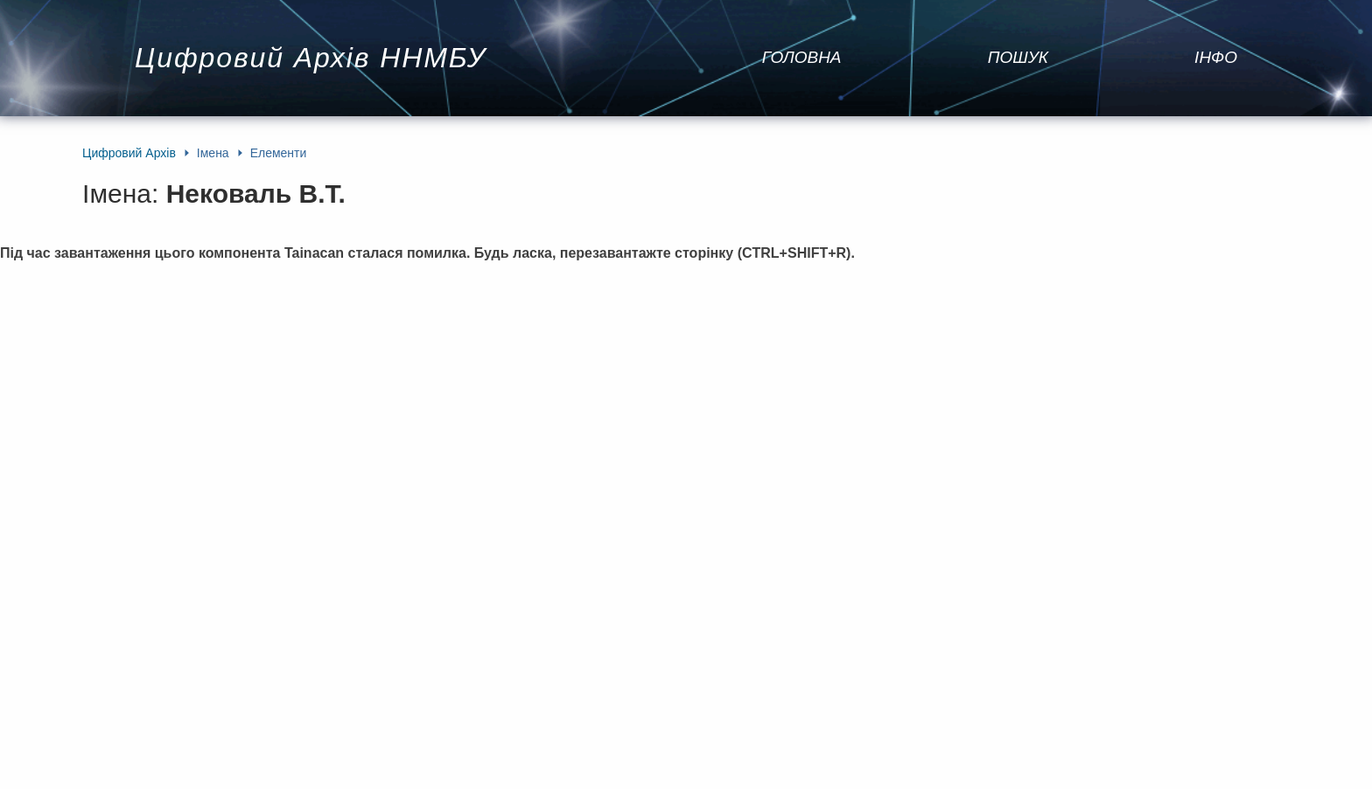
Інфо (1215, 57)
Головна (802, 57)
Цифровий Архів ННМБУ (310, 57)
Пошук (1018, 57)
